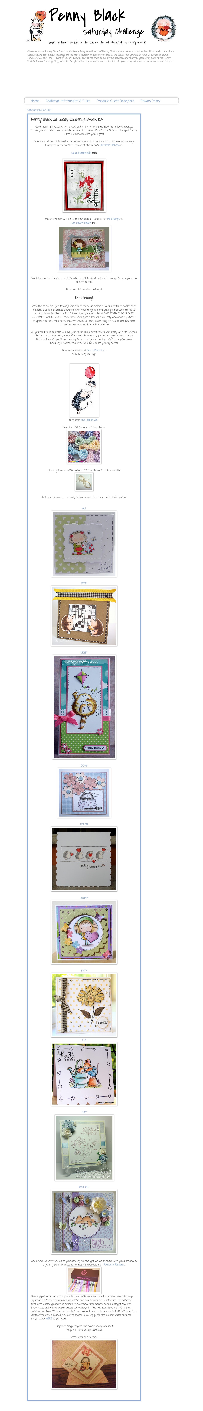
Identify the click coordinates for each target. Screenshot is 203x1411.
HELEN (84, 825)
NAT (84, 1113)
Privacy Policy (150, 101)
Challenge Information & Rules (68, 101)
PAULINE (84, 1187)
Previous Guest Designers (115, 101)
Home (35, 101)
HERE (49, 1319)
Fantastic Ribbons (114, 1265)
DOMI (84, 766)
